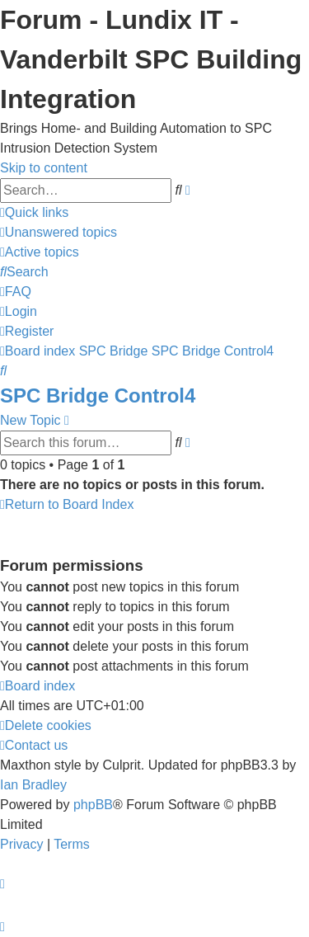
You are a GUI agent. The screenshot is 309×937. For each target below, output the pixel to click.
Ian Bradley (33, 785)
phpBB (93, 805)
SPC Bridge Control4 (97, 395)
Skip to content (43, 168)
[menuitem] (58, 232)
